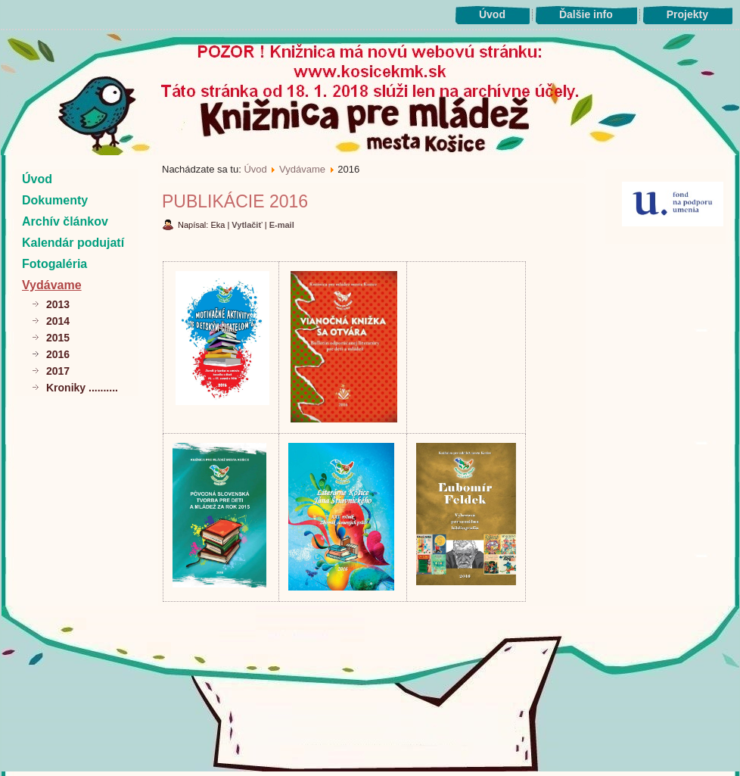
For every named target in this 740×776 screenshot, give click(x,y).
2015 (58, 338)
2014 (58, 321)
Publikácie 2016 (235, 201)
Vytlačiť (248, 224)
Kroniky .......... (82, 388)
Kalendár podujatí (73, 242)
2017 (58, 371)
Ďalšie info (586, 14)
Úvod (492, 14)
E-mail (281, 224)
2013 (58, 304)
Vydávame (52, 285)
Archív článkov (65, 221)
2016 (58, 354)
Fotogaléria (54, 263)
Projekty (687, 14)
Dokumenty (55, 200)
